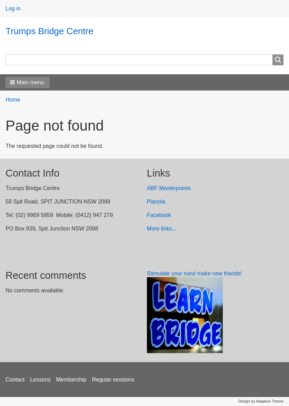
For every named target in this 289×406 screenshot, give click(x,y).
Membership (71, 380)
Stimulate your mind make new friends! (194, 273)
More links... (162, 229)
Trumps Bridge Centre (49, 31)
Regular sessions (113, 380)
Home (13, 100)
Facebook (159, 215)
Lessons (40, 380)
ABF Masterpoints (169, 188)
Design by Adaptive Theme (260, 401)
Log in (13, 8)
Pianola (156, 202)
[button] (28, 82)
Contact (15, 380)
